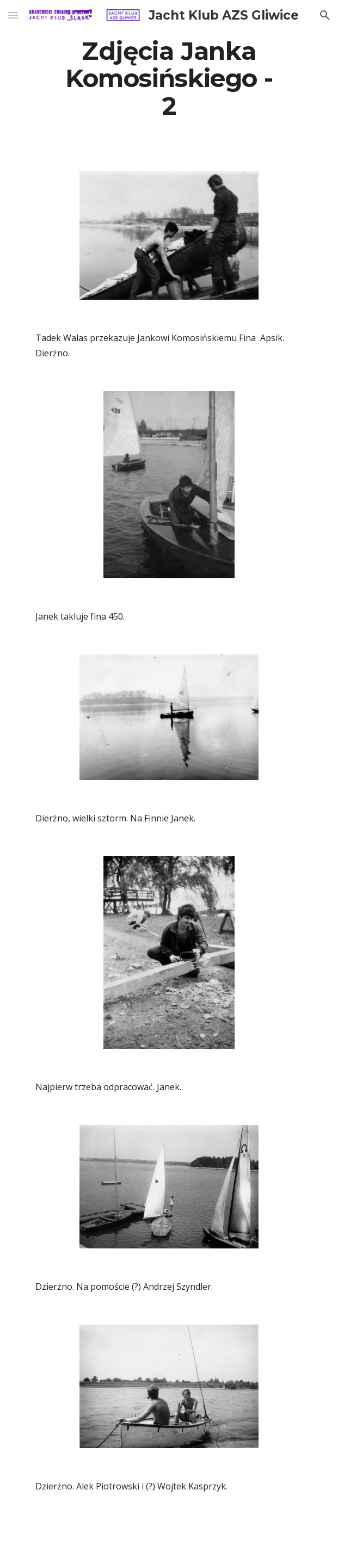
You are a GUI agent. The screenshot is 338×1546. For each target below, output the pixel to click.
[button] (13, 15)
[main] (169, 79)
